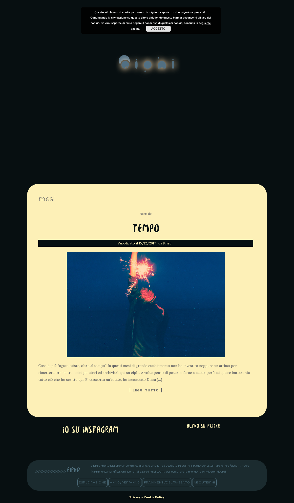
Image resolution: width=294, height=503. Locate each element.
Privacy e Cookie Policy (147, 497)
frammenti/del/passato (167, 482)
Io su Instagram (91, 430)
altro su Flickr (203, 426)
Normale (146, 214)
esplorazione (92, 482)
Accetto (158, 28)
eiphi (147, 68)
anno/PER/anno (125, 482)
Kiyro (167, 243)
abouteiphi (204, 482)
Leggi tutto (146, 390)
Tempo (145, 229)
